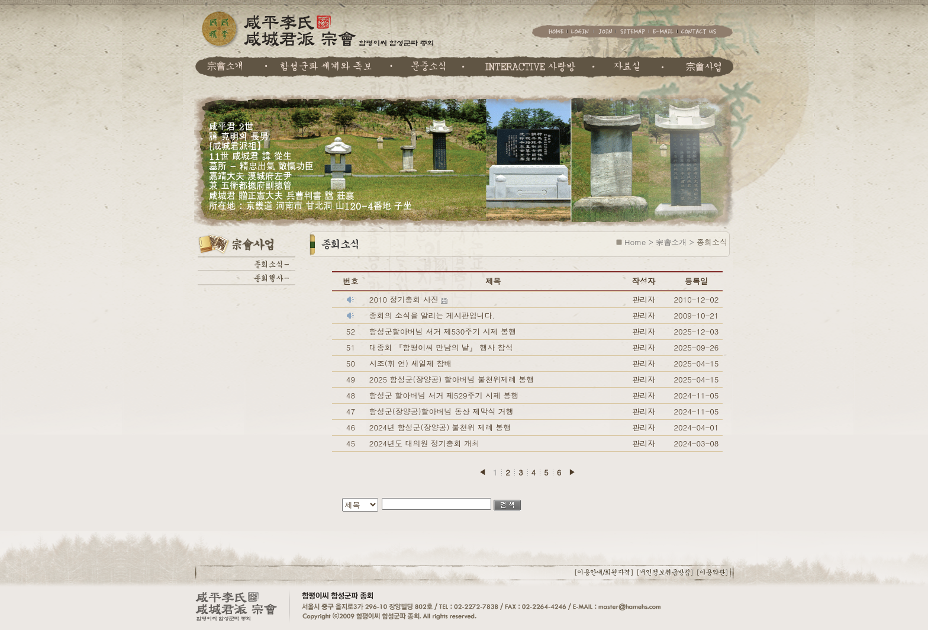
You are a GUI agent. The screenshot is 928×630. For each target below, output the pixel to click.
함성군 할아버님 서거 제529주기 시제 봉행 (443, 395)
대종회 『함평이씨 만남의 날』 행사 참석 (441, 347)
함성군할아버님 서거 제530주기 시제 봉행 (442, 331)
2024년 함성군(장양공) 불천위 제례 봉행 (440, 427)
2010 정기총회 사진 (405, 299)
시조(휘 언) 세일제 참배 (410, 363)
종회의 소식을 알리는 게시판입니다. (432, 315)
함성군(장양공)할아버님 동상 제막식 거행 (441, 411)
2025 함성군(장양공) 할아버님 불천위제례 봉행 (451, 379)
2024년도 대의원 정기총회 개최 (424, 443)
